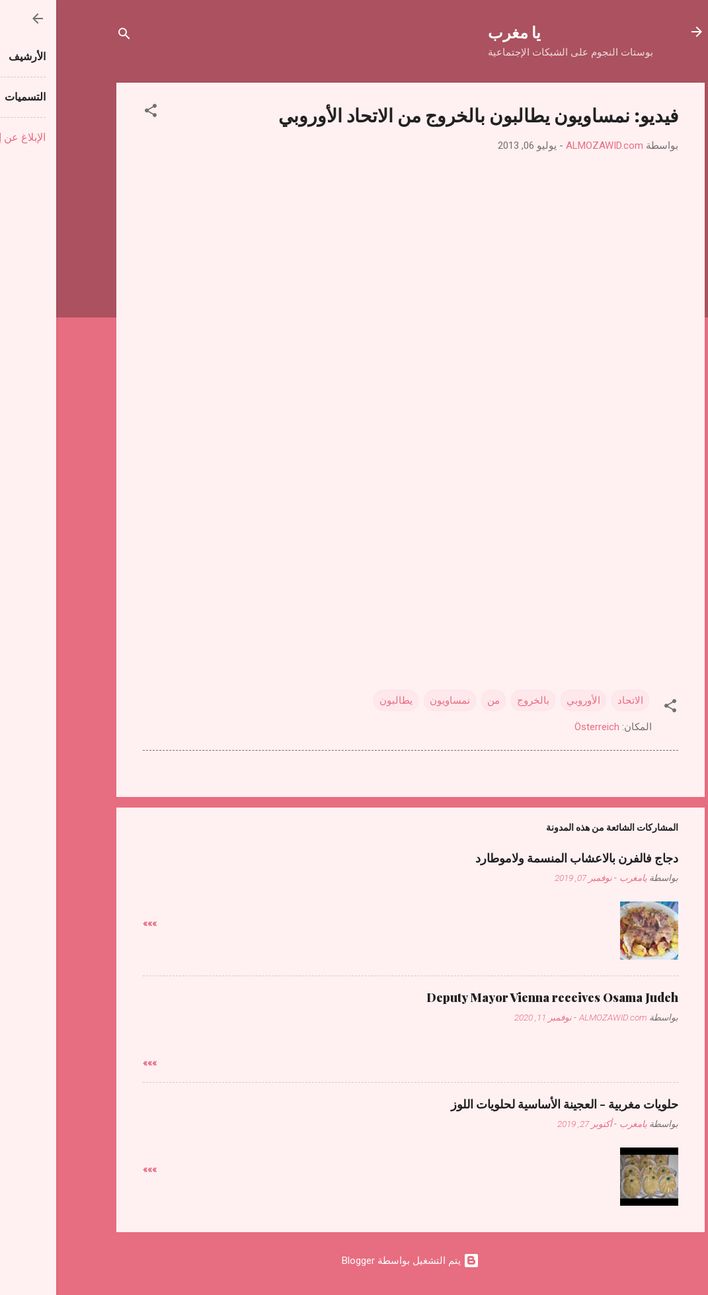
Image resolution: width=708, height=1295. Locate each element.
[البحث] (68, 36)
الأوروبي (527, 700)
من (437, 700)
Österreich (540, 727)
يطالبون (339, 700)
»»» (93, 923)
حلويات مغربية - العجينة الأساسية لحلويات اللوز (508, 1104)
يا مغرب (458, 31)
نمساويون (394, 700)
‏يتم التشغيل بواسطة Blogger (354, 1261)
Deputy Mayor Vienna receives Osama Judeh (496, 997)
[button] (94, 113)
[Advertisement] (354, 507)
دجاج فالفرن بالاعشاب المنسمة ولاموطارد (520, 858)
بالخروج (477, 700)
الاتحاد (574, 700)
